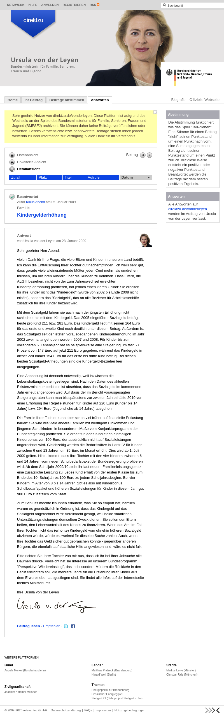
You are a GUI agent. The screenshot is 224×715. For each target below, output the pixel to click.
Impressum (103, 710)
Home (13, 100)
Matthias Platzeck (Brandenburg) (112, 670)
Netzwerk (15, 4)
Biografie (178, 100)
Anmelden (50, 4)
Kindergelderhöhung (42, 215)
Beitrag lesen (28, 626)
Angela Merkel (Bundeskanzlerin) (25, 670)
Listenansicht (23, 155)
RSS (93, 4)
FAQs (88, 710)
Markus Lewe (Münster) (181, 670)
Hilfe (32, 4)
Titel (68, 177)
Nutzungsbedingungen (130, 710)
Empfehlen (51, 626)
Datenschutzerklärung (66, 710)
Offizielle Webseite (205, 100)
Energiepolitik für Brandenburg (110, 690)
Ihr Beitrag (33, 100)
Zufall (15, 177)
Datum (136, 177)
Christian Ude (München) (181, 674)
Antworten (100, 100)
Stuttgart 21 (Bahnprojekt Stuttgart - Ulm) (117, 698)
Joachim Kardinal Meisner (20, 691)
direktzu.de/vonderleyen (187, 209)
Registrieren (74, 4)
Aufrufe (94, 177)
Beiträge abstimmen (66, 100)
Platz (43, 177)
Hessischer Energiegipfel (107, 694)
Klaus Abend (35, 202)
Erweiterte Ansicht (27, 162)
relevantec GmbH (35, 710)
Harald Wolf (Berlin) (104, 674)
